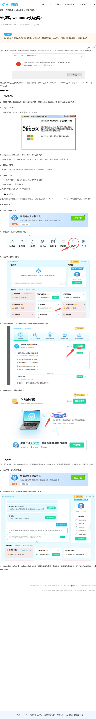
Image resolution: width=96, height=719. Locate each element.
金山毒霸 (7, 715)
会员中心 (83, 4)
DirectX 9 (57, 83)
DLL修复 (19, 10)
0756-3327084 (91, 590)
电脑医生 (9, 10)
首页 (44, 4)
